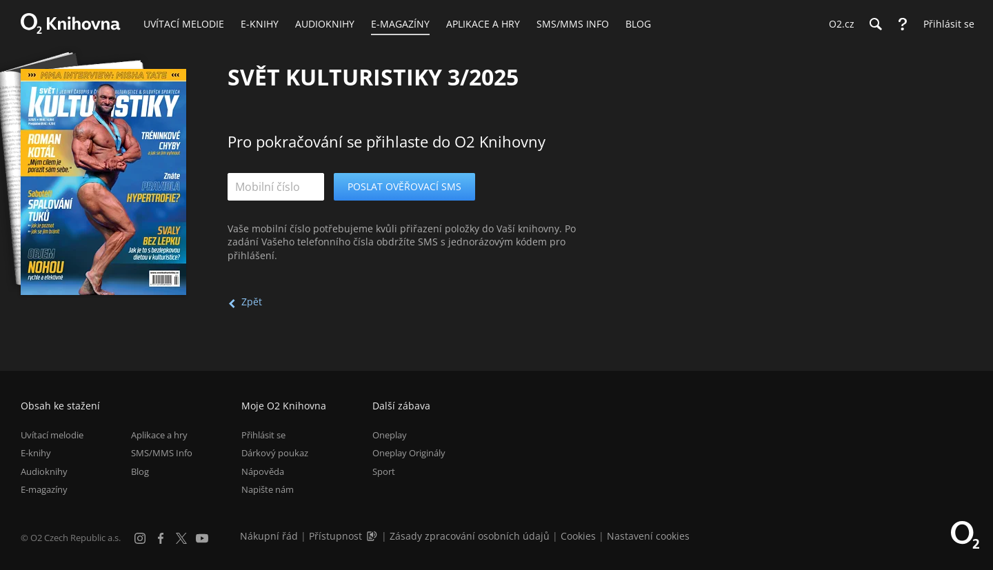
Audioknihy (44, 471)
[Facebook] (160, 538)
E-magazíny (44, 489)
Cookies (578, 535)
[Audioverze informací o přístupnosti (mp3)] (373, 536)
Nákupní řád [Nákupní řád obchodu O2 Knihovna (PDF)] (269, 535)
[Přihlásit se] (945, 24)
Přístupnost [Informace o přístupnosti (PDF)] (335, 535)
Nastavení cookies (648, 535)
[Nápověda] (902, 24)
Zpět (251, 301)
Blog (140, 471)
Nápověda (262, 471)
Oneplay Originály (408, 453)
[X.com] (181, 538)
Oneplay (389, 435)
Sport (383, 471)
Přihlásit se (263, 435)
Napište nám (267, 489)
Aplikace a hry (159, 435)
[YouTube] (202, 538)
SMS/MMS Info (161, 453)
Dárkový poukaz (274, 453)
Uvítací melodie (52, 435)
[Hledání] (875, 24)
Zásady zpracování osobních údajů (470, 535)
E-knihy (36, 453)
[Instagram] (140, 538)
